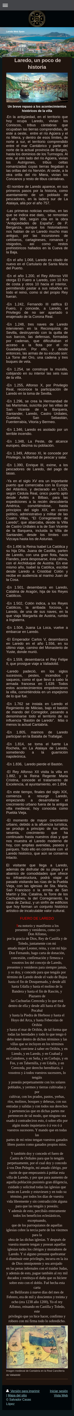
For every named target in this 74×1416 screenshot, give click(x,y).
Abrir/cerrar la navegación (37, 5)
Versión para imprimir (23, 1391)
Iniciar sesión (59, 1391)
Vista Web (61, 1395)
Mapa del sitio (17, 1395)
